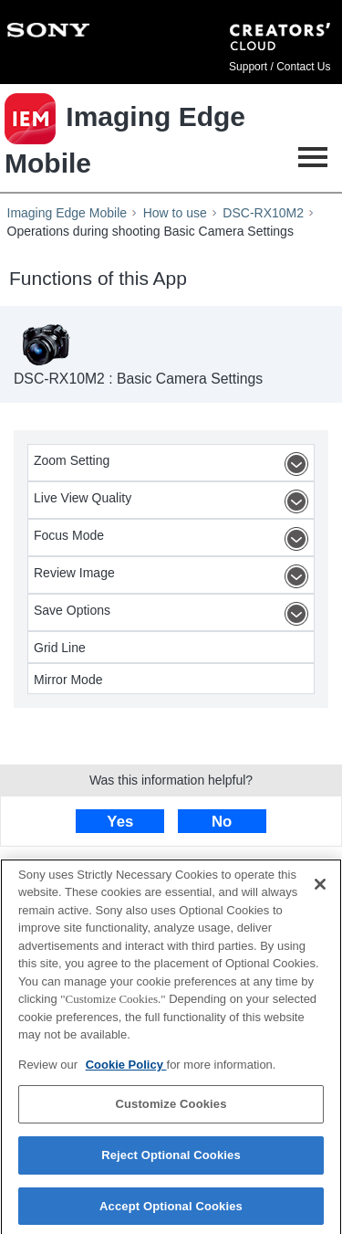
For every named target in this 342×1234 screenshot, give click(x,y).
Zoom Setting (174, 464)
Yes (120, 821)
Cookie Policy (126, 1070)
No (222, 821)
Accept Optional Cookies (171, 1211)
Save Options (174, 614)
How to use (175, 213)
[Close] (320, 890)
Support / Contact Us (279, 66)
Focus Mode (174, 539)
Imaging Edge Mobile (67, 213)
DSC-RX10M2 (263, 213)
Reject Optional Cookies (171, 1160)
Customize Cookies (170, 1110)
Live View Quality (174, 501)
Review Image (174, 576)
